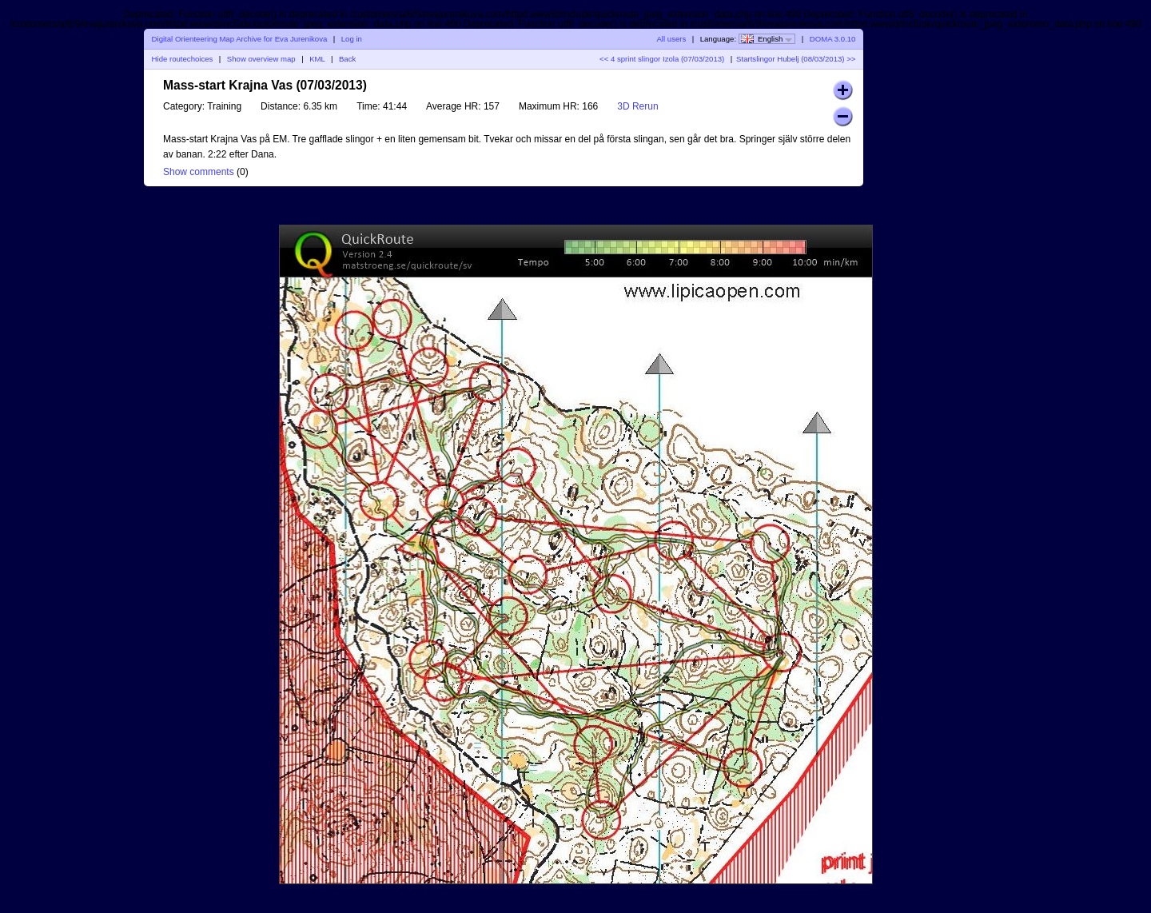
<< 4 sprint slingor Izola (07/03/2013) (661, 58)
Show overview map (261, 58)
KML (317, 58)
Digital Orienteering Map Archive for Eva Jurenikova (240, 38)
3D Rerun (637, 106)
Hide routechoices (182, 58)
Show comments (198, 171)
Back (347, 58)
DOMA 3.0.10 (833, 38)
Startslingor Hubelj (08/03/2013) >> (795, 58)
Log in (351, 38)
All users (671, 38)
